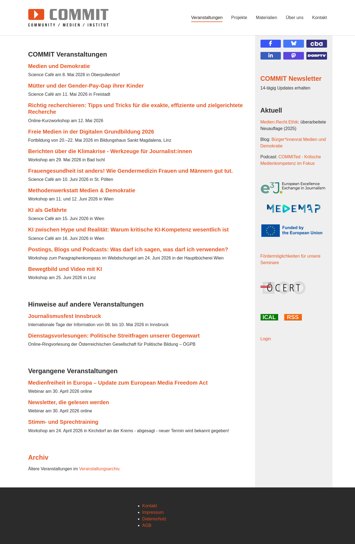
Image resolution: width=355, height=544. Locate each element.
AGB (147, 525)
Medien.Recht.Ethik (279, 122)
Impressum (153, 512)
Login (265, 338)
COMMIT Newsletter (291, 78)
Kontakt (149, 505)
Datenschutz (154, 519)
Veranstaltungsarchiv (99, 468)
